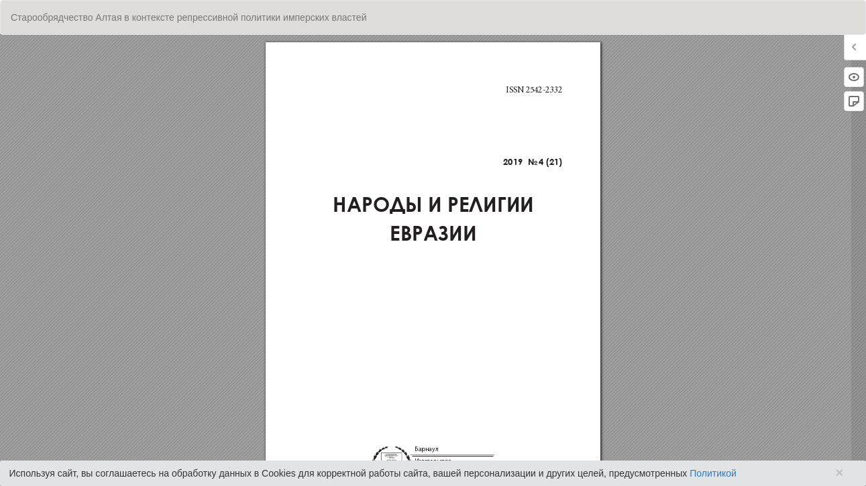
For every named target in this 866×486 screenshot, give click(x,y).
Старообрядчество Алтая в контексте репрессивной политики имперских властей (188, 17)
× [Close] (839, 472)
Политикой (713, 473)
